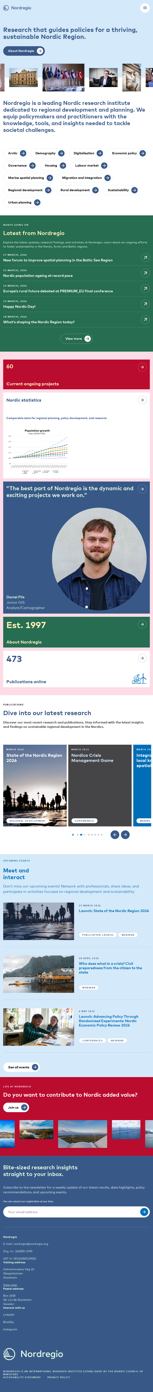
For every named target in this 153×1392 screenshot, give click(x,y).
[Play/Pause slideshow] (73, 834)
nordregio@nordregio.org (26, 1243)
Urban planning (17, 820)
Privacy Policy (59, 1377)
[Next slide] (125, 834)
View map (9, 1284)
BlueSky (8, 1321)
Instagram (8, 1329)
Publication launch (97, 934)
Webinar (127, 934)
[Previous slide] (115, 834)
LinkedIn (8, 1314)
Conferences (92, 1040)
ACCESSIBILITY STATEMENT (22, 1377)
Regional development (88, 820)
